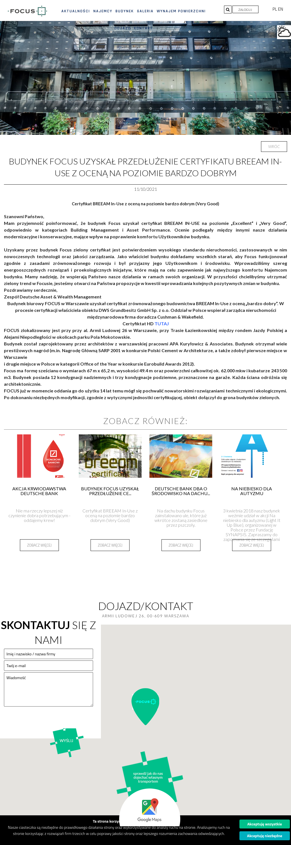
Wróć (274, 146)
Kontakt (143, 28)
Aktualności (75, 11)
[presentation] (46, 722)
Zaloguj (245, 9)
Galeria (145, 11)
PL (275, 9)
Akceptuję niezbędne (264, 836)
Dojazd (122, 28)
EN (280, 9)
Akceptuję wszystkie (264, 824)
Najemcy (102, 11)
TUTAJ (161, 323)
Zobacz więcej (39, 545)
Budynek (125, 11)
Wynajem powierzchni (181, 11)
